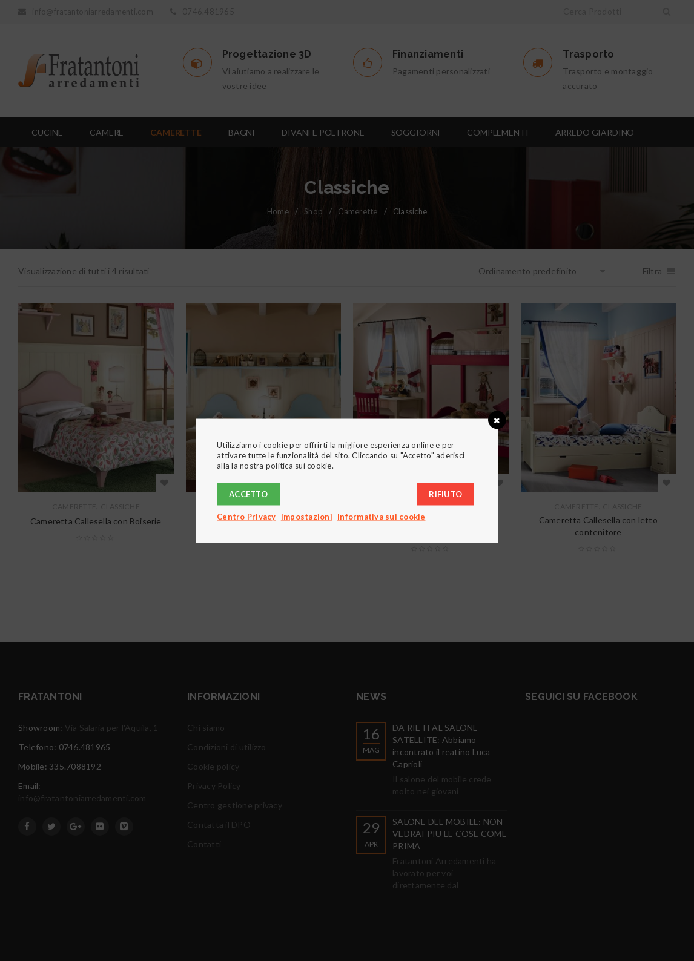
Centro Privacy (246, 516)
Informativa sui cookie (381, 516)
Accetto (248, 493)
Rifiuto (445, 493)
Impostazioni (306, 516)
